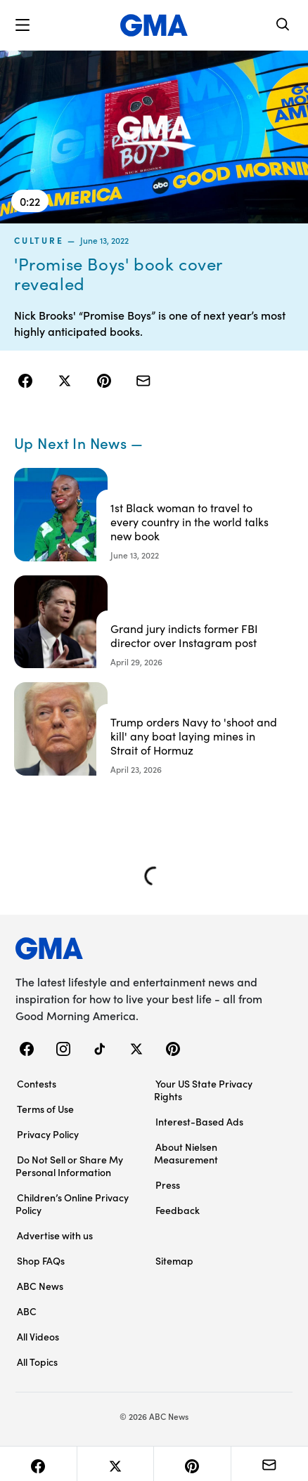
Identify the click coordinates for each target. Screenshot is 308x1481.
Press (167, 1184)
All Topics (37, 1362)
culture (38, 240)
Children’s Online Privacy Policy (72, 1203)
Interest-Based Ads (199, 1121)
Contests (36, 1083)
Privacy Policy (48, 1134)
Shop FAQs (41, 1260)
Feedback (177, 1210)
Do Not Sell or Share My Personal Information (69, 1165)
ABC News (40, 1286)
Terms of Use (45, 1109)
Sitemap (174, 1260)
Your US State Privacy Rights (203, 1089)
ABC (27, 1311)
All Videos (38, 1336)
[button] (22, 25)
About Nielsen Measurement (186, 1153)
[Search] (283, 26)
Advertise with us (55, 1235)
